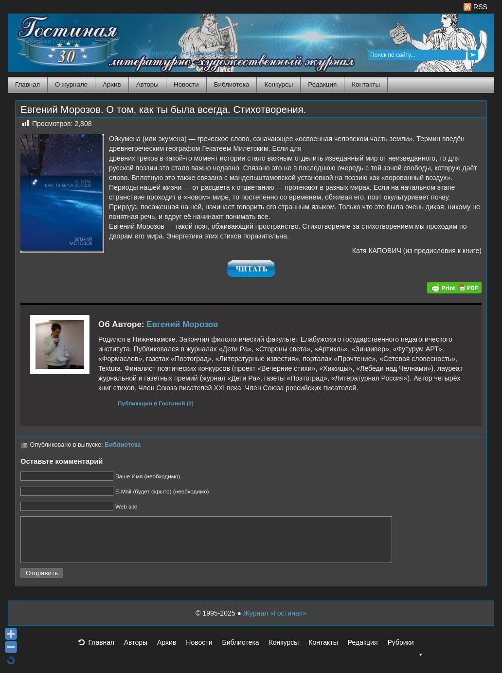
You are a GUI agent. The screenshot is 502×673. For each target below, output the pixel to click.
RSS (475, 7)
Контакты (366, 84)
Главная (27, 84)
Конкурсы (278, 84)
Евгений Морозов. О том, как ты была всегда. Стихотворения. (163, 109)
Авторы (147, 84)
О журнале (71, 84)
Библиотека (232, 84)
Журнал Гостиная (54, 41)
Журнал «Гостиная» (274, 622)
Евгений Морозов (182, 324)
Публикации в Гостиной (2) (156, 403)
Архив (112, 84)
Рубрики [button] (405, 654)
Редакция (322, 84)
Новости (186, 84)
